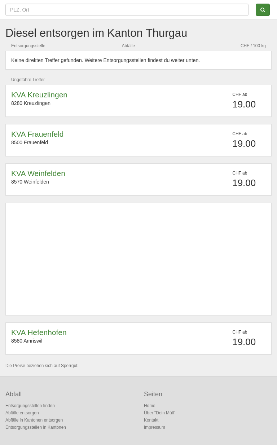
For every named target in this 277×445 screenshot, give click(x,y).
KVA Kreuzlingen (39, 95)
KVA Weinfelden (38, 173)
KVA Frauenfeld (37, 134)
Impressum (154, 427)
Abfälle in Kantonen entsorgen (34, 420)
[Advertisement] (138, 258)
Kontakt (151, 420)
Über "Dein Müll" (159, 412)
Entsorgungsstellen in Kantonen (35, 427)
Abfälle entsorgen (22, 412)
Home (149, 405)
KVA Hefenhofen (39, 332)
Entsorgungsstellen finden (30, 405)
